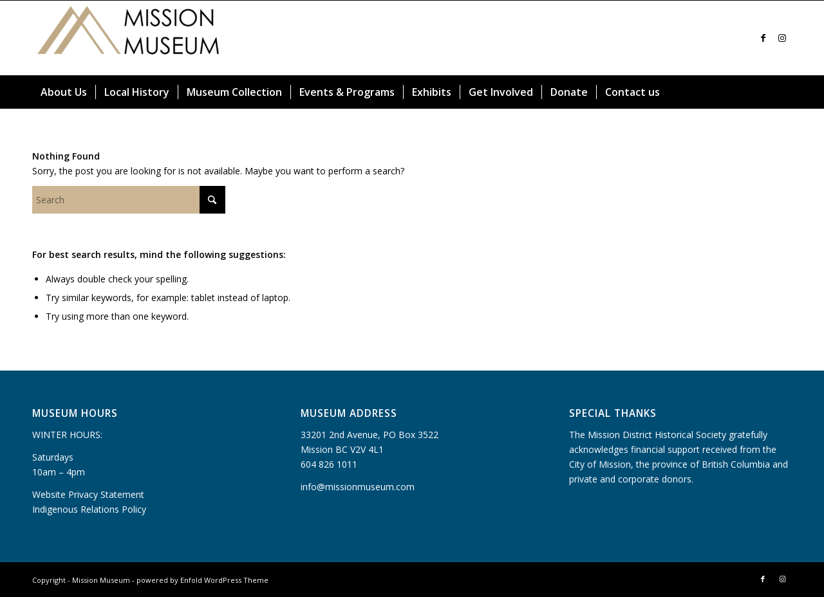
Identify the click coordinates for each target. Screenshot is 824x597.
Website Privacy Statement (88, 494)
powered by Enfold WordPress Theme (202, 580)
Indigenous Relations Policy (89, 509)
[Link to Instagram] (782, 38)
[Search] (784, 92)
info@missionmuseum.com (358, 487)
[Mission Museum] (128, 38)
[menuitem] (63, 92)
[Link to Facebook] (762, 38)
